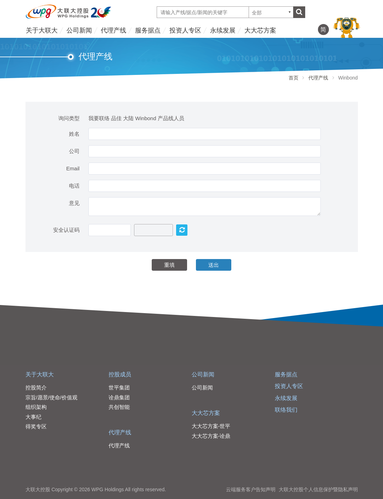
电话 (74, 186)
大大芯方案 (260, 30)
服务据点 (148, 30)
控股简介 (36, 387)
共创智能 (119, 407)
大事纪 (33, 417)
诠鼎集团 (119, 397)
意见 (74, 203)
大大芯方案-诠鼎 (211, 436)
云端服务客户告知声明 (250, 489)
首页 (293, 78)
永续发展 (223, 30)
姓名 (74, 134)
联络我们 (286, 410)
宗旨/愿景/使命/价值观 (51, 397)
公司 (74, 151)
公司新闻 (79, 30)
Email (73, 168)
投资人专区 (185, 30)
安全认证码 (66, 230)
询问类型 (69, 118)
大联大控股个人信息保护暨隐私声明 (318, 489)
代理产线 (113, 30)
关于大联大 (42, 30)
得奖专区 (36, 426)
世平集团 (119, 387)
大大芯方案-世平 (211, 426)
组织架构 (36, 407)
